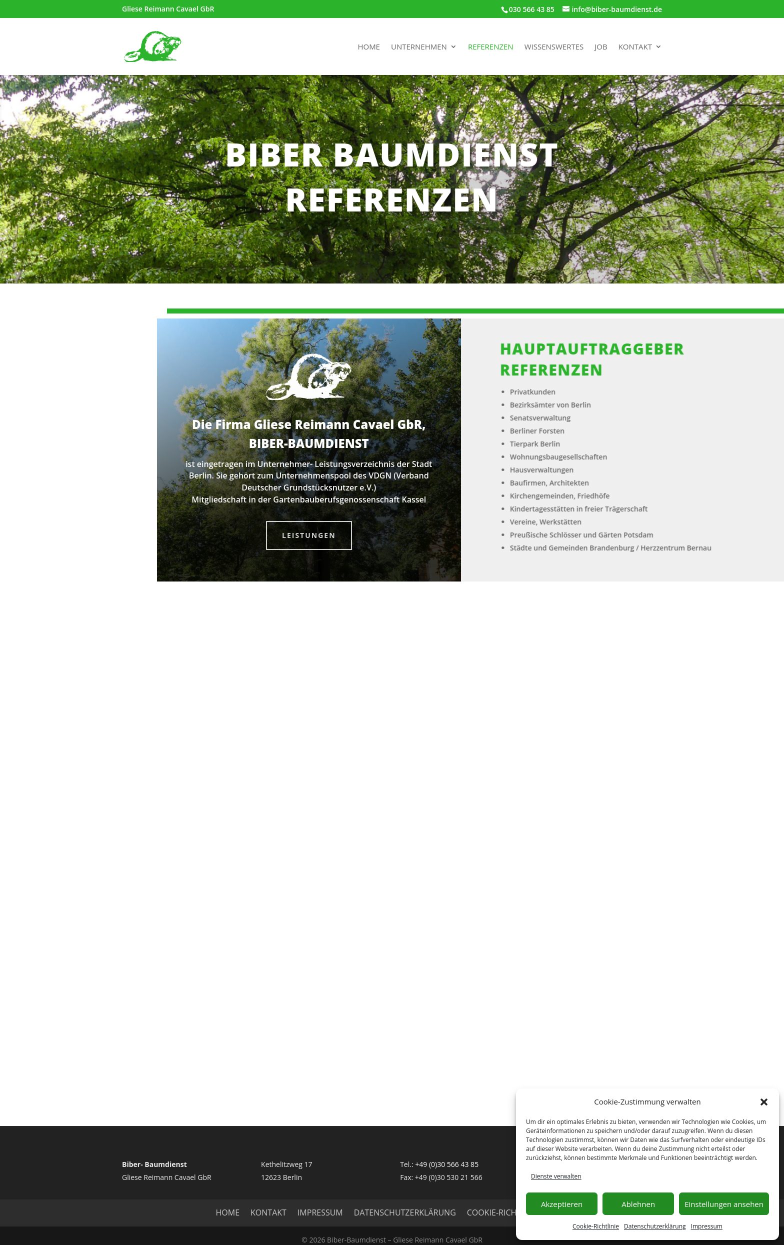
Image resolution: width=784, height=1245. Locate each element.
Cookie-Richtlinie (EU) (512, 1212)
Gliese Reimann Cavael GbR (168, 10)
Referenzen (491, 47)
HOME (228, 1212)
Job (600, 47)
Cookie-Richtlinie (595, 1226)
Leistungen (309, 535)
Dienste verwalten (556, 1176)
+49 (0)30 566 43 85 (446, 1164)
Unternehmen (419, 47)
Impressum (706, 1226)
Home (369, 47)
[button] (764, 1102)
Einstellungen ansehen (724, 1204)
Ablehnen (638, 1204)
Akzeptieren (561, 1204)
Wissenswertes (554, 47)
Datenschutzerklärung (655, 1226)
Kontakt (635, 47)
